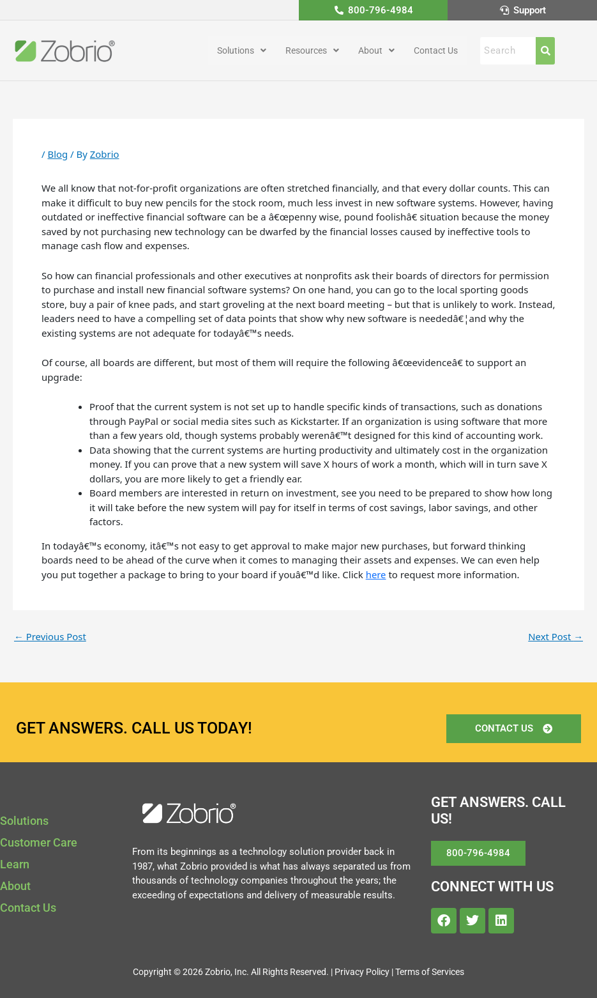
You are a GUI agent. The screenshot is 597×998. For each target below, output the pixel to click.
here (376, 574)
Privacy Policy (362, 972)
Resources (312, 51)
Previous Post (50, 636)
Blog (57, 154)
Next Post (555, 636)
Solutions (241, 51)
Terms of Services (429, 972)
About (376, 51)
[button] (242, 51)
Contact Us (436, 51)
